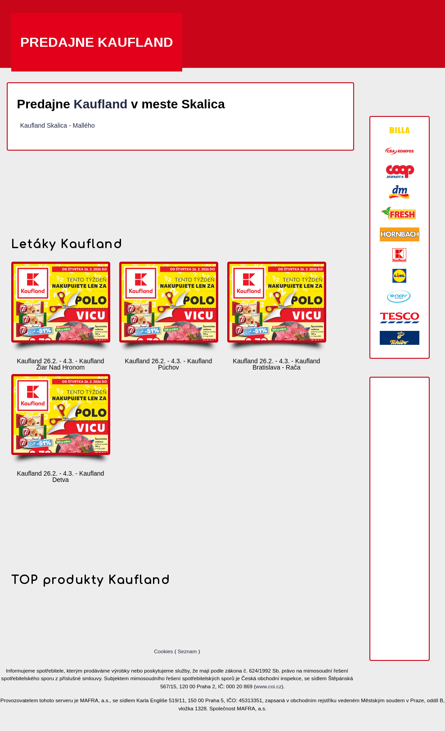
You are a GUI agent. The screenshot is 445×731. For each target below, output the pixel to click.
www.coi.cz (269, 686)
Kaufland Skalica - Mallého (57, 125)
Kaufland (101, 104)
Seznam (187, 651)
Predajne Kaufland (96, 42)
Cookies (164, 651)
